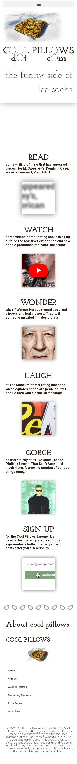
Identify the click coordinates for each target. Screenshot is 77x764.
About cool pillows (37, 624)
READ (38, 158)
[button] (38, 4)
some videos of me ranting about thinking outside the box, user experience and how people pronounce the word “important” (38, 241)
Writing (12, 670)
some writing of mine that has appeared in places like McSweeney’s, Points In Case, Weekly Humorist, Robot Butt (38, 168)
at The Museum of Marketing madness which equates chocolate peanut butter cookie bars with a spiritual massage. (36, 389)
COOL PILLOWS (28, 640)
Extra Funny (15, 703)
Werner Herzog (17, 686)
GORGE (38, 453)
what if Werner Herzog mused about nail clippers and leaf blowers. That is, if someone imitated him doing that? (37, 313)
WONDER (38, 303)
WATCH (38, 230)
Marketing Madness (20, 695)
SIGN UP (38, 530)
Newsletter (15, 711)
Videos (12, 678)
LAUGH (38, 376)
